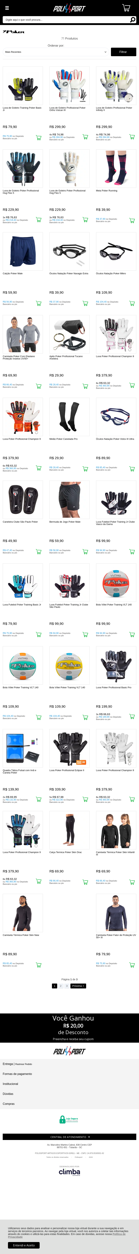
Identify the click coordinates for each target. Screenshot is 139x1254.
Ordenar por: (56, 45)
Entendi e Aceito (24, 1245)
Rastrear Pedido (23, 1122)
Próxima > (78, 1043)
